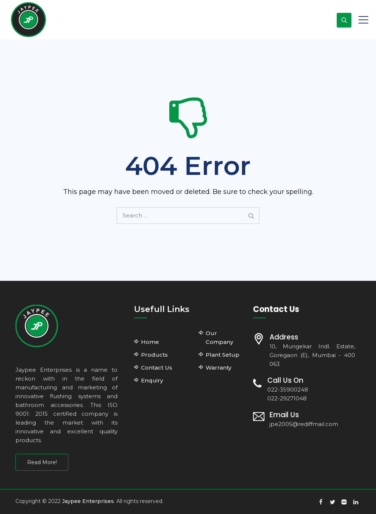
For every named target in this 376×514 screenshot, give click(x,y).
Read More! (42, 462)
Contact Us (156, 367)
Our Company (219, 337)
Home (150, 341)
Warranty (218, 367)
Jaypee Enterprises (88, 501)
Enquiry (152, 380)
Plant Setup (222, 354)
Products (154, 354)
